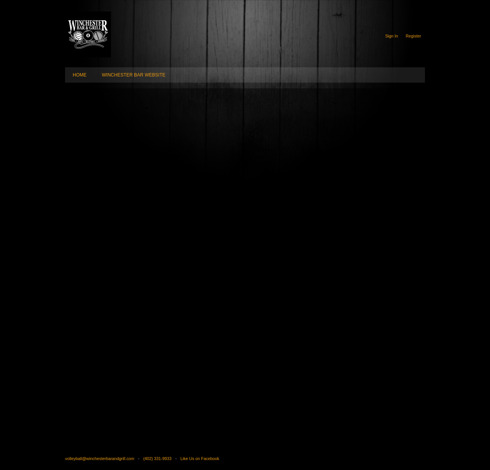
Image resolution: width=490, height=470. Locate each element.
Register (413, 36)
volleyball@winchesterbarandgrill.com (99, 458)
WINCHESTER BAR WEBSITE (133, 75)
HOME (80, 75)
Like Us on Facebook (199, 458)
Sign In (391, 36)
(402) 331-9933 (157, 458)
